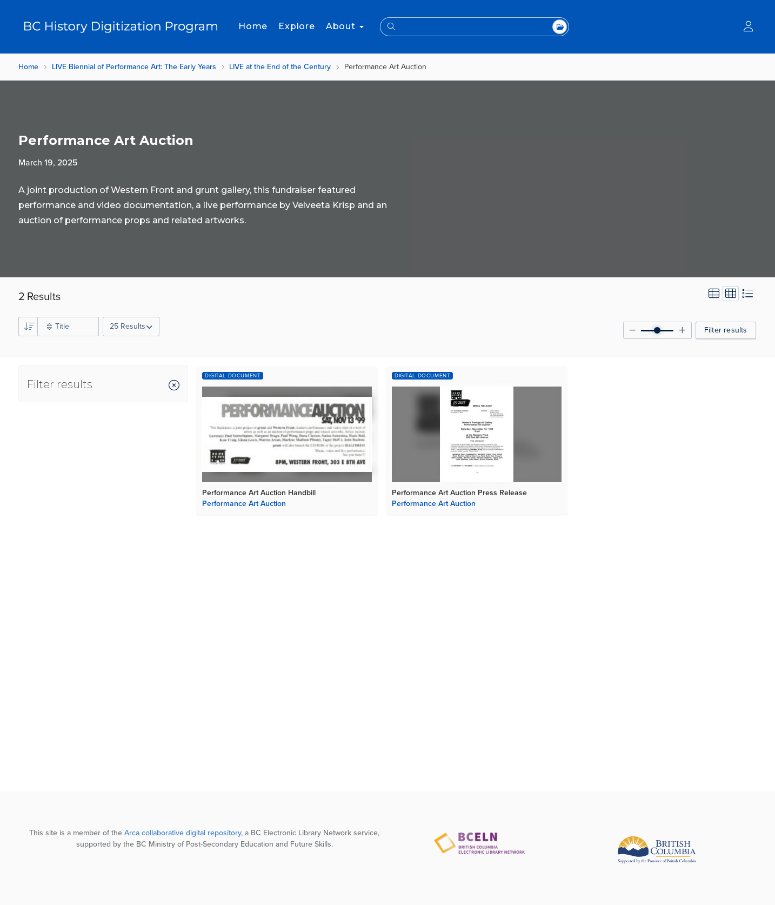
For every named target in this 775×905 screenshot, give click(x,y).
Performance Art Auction (244, 503)
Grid (731, 293)
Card (714, 293)
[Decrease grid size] (632, 330)
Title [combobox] (62, 326)
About (345, 26)
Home (253, 26)
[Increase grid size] (682, 330)
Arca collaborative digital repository (182, 832)
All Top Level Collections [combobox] (559, 26)
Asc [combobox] (28, 326)
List (747, 293)
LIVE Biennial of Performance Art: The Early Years (134, 66)
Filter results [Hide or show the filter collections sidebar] (725, 330)
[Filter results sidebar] (55, 384)
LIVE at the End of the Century (280, 66)
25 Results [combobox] (127, 326)
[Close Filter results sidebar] (174, 386)
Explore (296, 26)
